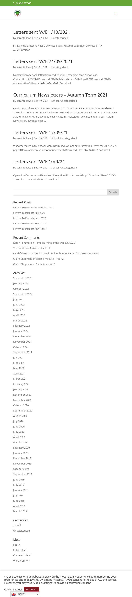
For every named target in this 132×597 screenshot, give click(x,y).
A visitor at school (40, 248)
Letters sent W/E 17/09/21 (40, 132)
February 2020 (21, 447)
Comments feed (22, 555)
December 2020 (22, 394)
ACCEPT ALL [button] (31, 589)
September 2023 (22, 278)
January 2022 (20, 331)
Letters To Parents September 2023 (33, 207)
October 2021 (21, 347)
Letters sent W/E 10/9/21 (39, 162)
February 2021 (21, 384)
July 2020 (18, 421)
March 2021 (20, 378)
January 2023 (20, 283)
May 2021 (18, 368)
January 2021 (20, 389)
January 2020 (20, 453)
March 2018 (20, 511)
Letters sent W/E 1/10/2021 (41, 32)
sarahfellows (24, 38)
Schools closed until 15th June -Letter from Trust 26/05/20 (65, 253)
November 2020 (22, 400)
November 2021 (22, 341)
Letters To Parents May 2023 (29, 223)
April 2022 (19, 315)
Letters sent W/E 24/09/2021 (43, 61)
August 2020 (20, 416)
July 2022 (18, 299)
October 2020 (21, 405)
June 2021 (19, 362)
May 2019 (18, 484)
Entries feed (20, 550)
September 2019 (22, 474)
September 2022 (22, 294)
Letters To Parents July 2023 (29, 212)
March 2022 (20, 320)
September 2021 (22, 352)
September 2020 (22, 410)
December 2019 (22, 458)
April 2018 (19, 506)
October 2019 (21, 469)
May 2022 (18, 309)
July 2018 (18, 495)
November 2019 (22, 463)
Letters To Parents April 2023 (29, 228)
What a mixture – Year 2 (50, 258)
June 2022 (19, 304)
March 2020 (20, 442)
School (55, 100)
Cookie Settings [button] (13, 589)
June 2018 (19, 500)
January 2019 (20, 490)
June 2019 (19, 479)
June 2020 (19, 426)
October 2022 (21, 288)
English (18, 594)
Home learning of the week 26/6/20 (55, 242)
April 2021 (19, 373)
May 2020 (18, 431)
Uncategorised (59, 38)
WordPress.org (21, 560)
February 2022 (21, 325)
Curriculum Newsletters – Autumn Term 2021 (60, 95)
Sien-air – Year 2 (45, 264)
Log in (16, 544)
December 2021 (22, 336)
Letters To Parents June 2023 (29, 218)
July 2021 (18, 357)
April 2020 (19, 437)
